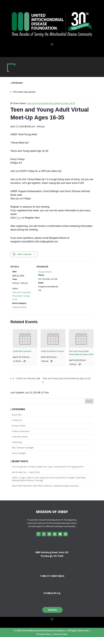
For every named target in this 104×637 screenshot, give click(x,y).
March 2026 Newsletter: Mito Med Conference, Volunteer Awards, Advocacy (45, 485)
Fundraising (17, 442)
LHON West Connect (22, 351)
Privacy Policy (44, 634)
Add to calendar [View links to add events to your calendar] (24, 254)
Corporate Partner (20, 436)
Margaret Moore (45, 272)
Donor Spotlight (19, 453)
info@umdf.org (52, 593)
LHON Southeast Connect (52, 351)
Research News (18, 425)
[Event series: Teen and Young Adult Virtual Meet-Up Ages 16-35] (80, 364)
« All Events (16, 83)
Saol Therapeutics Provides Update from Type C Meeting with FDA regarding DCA (48, 466)
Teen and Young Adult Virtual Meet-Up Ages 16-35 (21, 296)
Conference (17, 420)
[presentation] (25, 338)
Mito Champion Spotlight (23, 447)
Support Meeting (19, 307)
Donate (52, 609)
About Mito (17, 414)
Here (19, 217)
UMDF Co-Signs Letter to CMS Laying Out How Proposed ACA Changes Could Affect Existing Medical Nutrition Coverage (49, 479)
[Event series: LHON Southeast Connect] (51, 361)
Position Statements (21, 431)
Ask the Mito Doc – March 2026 (26, 472)
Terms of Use (60, 634)
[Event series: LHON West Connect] (24, 361)
